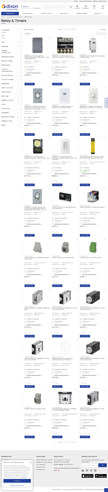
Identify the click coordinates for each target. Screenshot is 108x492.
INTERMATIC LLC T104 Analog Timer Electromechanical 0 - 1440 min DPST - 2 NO (37, 157)
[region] (17, 475)
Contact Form (40, 469)
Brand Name (5, 65)
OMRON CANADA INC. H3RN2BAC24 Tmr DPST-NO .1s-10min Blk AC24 (65, 308)
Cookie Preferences (56, 489)
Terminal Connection (5, 52)
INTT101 (27, 54)
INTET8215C (55, 54)
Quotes (76, 1)
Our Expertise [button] (27, 13)
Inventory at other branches (34, 72)
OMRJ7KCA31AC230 (57, 357)
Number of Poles (7, 100)
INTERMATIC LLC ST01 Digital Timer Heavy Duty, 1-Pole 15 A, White (92, 56)
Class (3, 104)
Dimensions (5, 84)
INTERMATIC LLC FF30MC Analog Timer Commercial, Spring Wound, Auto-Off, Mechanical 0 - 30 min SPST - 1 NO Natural (36, 108)
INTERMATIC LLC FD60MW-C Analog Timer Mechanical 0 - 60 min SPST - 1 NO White (91, 107)
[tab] (9, 30)
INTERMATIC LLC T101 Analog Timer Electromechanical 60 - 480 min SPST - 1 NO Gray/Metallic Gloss (37, 57)
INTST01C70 (83, 54)
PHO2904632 (28, 256)
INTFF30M (27, 105)
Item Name (4, 46)
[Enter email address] (90, 465)
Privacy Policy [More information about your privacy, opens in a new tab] (23, 477)
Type (2, 42)
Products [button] (10, 13)
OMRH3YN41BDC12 (85, 357)
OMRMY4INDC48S (85, 205)
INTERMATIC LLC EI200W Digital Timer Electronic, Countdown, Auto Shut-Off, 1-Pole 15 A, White (64, 158)
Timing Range (6, 92)
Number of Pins (6, 121)
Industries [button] (63, 13)
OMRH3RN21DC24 (30, 306)
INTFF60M (27, 205)
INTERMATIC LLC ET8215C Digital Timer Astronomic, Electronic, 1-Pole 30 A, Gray (63, 56)
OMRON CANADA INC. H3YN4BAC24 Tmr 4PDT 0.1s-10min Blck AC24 (92, 308)
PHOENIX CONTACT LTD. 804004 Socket (90, 257)
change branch (37, 8)
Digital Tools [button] (46, 13)
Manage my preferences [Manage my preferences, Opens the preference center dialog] (17, 485)
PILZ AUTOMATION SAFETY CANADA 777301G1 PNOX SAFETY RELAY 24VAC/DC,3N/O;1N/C (92, 157)
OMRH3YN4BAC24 (85, 306)
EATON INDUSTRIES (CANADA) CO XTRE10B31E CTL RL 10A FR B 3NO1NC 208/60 (64, 409)
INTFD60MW (83, 105)
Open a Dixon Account (85, 1)
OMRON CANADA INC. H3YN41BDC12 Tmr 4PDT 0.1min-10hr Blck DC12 (92, 359)
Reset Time (5, 96)
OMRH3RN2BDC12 (30, 357)
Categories (5, 30)
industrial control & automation (14, 17)
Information (6, 456)
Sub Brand (5, 113)
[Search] (58, 7)
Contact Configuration (6, 70)
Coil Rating (5, 108)
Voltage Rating (7, 75)
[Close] (31, 462)
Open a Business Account (44, 459)
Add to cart (29, 84)
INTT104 (27, 155)
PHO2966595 (56, 205)
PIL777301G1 (83, 155)
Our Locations (40, 464)
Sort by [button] (103, 29)
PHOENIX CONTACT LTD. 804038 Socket (63, 257)
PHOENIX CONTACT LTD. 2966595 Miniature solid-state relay (64, 207)
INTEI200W (55, 155)
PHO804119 (28, 407)
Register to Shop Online (99, 1)
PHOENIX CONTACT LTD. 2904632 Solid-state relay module (37, 258)
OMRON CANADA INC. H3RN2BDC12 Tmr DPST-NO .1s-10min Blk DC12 (37, 359)
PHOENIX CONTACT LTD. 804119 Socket (35, 409)
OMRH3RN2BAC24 (57, 306)
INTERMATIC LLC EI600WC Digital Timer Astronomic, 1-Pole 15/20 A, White (62, 107)
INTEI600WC (55, 105)
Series (3, 125)
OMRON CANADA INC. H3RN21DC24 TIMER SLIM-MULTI (37, 308)
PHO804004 (83, 256)
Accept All (17, 481)
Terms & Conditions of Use (68, 489)
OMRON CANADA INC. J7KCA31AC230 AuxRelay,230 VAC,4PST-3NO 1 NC (62, 359)
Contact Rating (7, 79)
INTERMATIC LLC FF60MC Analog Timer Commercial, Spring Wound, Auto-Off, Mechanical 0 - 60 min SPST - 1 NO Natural (36, 208)
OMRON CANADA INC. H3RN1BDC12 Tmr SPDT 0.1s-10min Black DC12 (92, 409)
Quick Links (40, 456)
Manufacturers (82, 13)
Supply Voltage (7, 88)
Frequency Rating (7, 117)
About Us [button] (98, 13)
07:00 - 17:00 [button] (26, 8)
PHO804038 (55, 256)
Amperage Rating (7, 57)
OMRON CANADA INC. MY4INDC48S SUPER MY (92, 207)
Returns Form (40, 467)
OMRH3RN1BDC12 (85, 407)
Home (2, 17)
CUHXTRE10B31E (56, 407)
